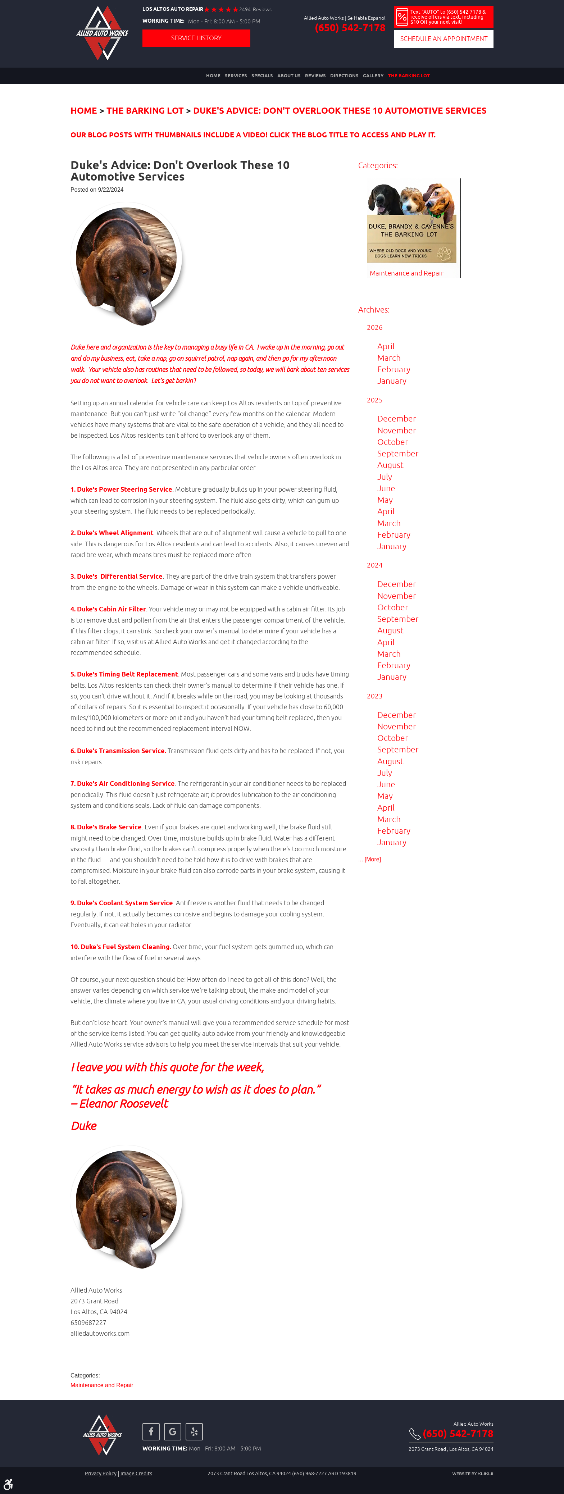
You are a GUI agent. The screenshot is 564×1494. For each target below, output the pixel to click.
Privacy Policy (101, 1473)
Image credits (136, 1473)
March (389, 358)
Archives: (374, 309)
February (393, 369)
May (385, 500)
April (386, 346)
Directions (344, 76)
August (390, 465)
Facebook (151, 1431)
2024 (375, 565)
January (391, 381)
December (396, 419)
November (396, 430)
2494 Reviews (255, 9)
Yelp (194, 1431)
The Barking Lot (409, 76)
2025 (375, 400)
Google (172, 1431)
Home (213, 76)
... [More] (369, 859)
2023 (375, 696)
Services (236, 76)
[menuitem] (213, 76)
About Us (289, 76)
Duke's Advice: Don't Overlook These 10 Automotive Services (340, 111)
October (392, 442)
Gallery (373, 76)
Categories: (378, 165)
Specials (262, 76)
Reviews (315, 76)
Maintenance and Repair (101, 1386)
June (386, 488)
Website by (473, 1473)
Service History (196, 38)
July (384, 477)
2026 (375, 327)
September (398, 453)
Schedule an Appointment (444, 38)
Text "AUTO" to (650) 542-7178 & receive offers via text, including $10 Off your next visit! (448, 17)
